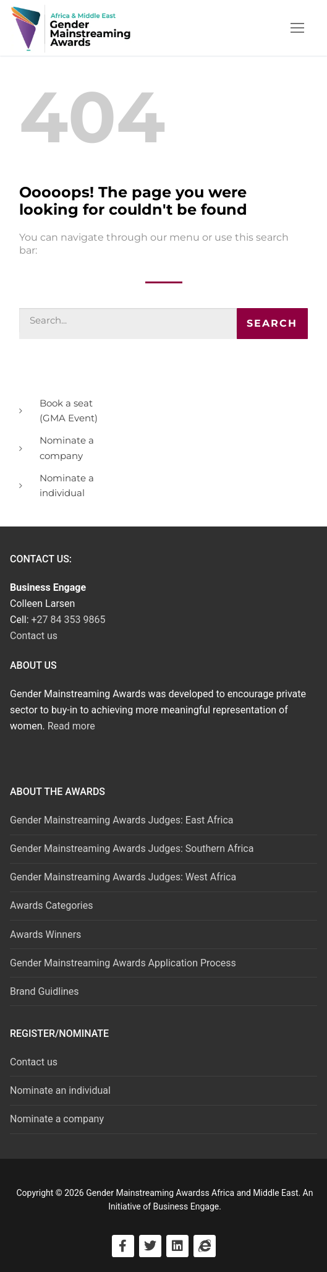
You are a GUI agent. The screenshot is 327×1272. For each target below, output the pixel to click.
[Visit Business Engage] (204, 1246)
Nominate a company (57, 1119)
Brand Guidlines (44, 991)
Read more (71, 726)
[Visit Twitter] (150, 1246)
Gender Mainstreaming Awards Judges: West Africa (123, 877)
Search (272, 323)
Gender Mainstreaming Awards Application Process (123, 963)
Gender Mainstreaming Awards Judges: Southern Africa (131, 848)
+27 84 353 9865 (69, 619)
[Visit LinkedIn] (177, 1246)
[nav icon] (297, 28)
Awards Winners (45, 934)
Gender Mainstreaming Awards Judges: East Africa (122, 820)
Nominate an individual (60, 1090)
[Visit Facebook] (123, 1246)
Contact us (33, 636)
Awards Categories (51, 905)
